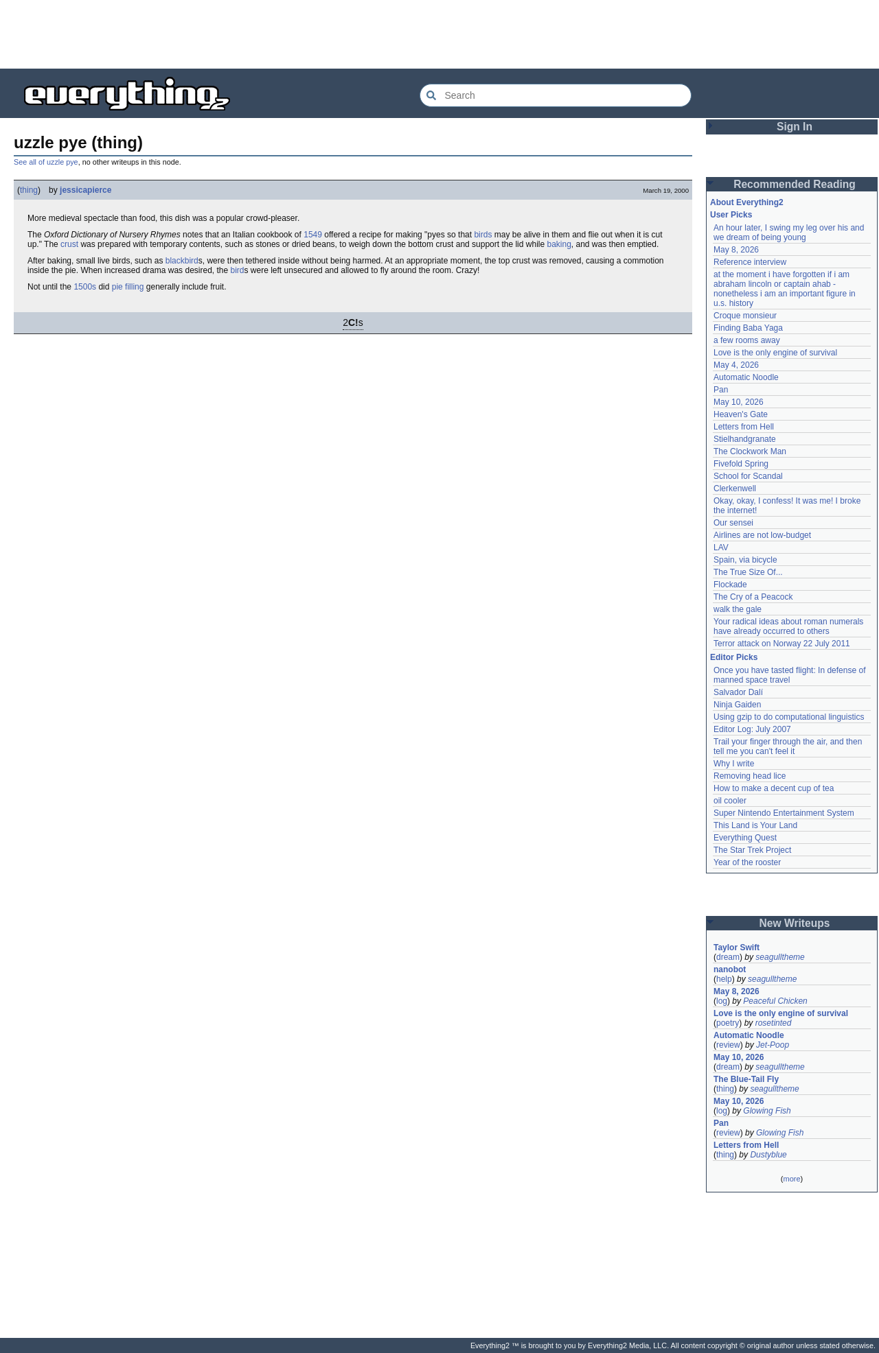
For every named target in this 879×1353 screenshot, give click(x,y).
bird (237, 270)
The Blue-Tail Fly (746, 1079)
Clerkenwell (735, 488)
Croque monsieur (745, 315)
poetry (727, 1023)
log (721, 1001)
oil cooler (730, 800)
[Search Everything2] (556, 95)
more (791, 1179)
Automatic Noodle (746, 377)
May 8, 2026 (736, 250)
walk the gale (738, 609)
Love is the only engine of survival (775, 352)
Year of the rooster (747, 862)
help (724, 979)
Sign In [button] (794, 126)
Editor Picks (733, 657)
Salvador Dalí (738, 692)
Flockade (730, 584)
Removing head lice (750, 776)
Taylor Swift (737, 947)
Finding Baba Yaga (748, 328)
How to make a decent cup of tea (774, 788)
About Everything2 (747, 202)
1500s (84, 287)
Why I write (734, 763)
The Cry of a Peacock (753, 597)
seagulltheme (779, 957)
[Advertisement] (439, 34)
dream (728, 957)
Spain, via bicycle (745, 560)
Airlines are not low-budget (762, 535)
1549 (313, 234)
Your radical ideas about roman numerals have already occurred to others (788, 626)
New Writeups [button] (795, 923)
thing (29, 190)
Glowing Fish (766, 1111)
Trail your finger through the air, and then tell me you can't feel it (788, 746)
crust (69, 244)
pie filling (128, 287)
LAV (721, 547)
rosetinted (773, 1023)
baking (559, 244)
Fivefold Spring (741, 464)
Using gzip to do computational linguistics (789, 717)
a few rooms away (747, 340)
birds (483, 234)
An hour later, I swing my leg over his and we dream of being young (789, 232)
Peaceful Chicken (775, 1001)
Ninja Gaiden (737, 704)
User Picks (731, 215)
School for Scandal (748, 476)
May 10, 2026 (739, 402)
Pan (721, 390)
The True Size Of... (748, 572)
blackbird (181, 261)
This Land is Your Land (755, 825)
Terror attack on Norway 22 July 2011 (782, 643)
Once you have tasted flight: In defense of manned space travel (789, 675)
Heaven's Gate (741, 414)
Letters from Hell (744, 427)
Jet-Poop (772, 1045)
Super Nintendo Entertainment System (784, 813)
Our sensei (733, 523)
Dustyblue (768, 1155)
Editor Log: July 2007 (752, 729)
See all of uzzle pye (46, 162)
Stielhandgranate (745, 439)
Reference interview (750, 262)
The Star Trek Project (752, 850)
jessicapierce (85, 190)
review (728, 1045)
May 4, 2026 (736, 365)
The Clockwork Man (750, 451)
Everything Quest (745, 838)
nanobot (730, 969)
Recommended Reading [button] (794, 184)
